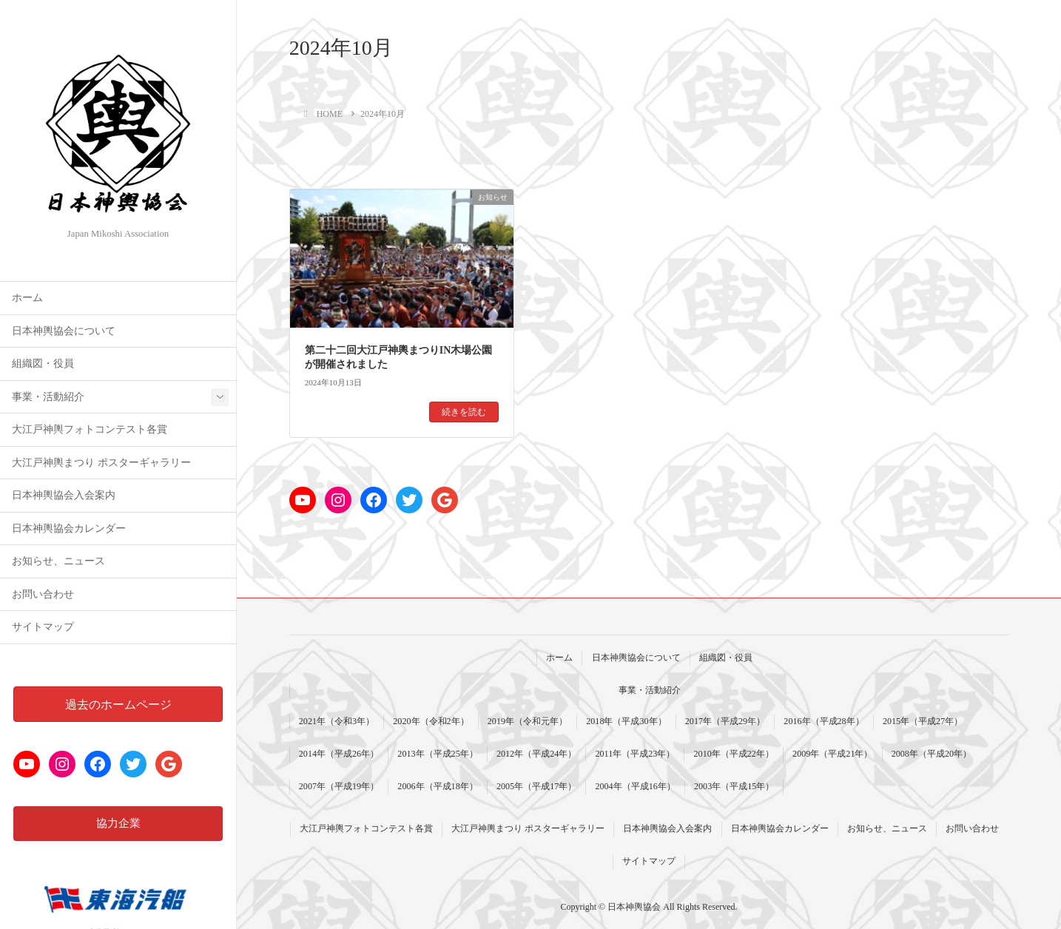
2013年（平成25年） (437, 754)
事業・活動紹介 (48, 396)
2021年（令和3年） (336, 721)
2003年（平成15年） (734, 786)
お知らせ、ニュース (58, 561)
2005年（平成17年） (536, 786)
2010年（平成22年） (734, 754)
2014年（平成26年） (339, 754)
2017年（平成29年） (725, 721)
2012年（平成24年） (536, 754)
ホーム (27, 297)
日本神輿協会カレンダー (69, 528)
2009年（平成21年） (832, 754)
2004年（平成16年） (635, 786)
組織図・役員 (43, 363)
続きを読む (464, 412)
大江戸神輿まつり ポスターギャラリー (101, 462)
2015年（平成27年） (923, 721)
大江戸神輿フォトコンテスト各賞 (89, 429)
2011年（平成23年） (635, 754)
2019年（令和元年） (527, 721)
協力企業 (118, 823)
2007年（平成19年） (339, 786)
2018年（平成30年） (626, 721)
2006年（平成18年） (437, 786)
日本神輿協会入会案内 (63, 495)
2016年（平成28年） (823, 721)
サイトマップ (43, 626)
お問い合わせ (43, 594)
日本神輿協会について (63, 331)
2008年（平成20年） (931, 754)
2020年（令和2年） (430, 721)
